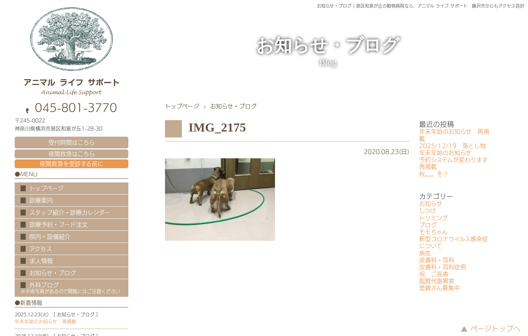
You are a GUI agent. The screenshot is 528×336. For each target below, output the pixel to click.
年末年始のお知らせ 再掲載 (45, 321)
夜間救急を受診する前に (71, 164)
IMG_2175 (217, 127)
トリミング (433, 218)
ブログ (428, 225)
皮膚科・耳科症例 (442, 267)
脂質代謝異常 (436, 281)
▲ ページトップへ (491, 328)
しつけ (427, 211)
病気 (425, 253)
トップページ (182, 106)
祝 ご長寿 (433, 274)
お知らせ (430, 204)
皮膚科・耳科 (436, 260)
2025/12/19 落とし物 (452, 146)
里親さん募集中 (439, 288)
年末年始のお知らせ (445, 153)
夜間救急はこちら (71, 154)
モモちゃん (433, 232)
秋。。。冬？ (433, 174)
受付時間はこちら (71, 142)
